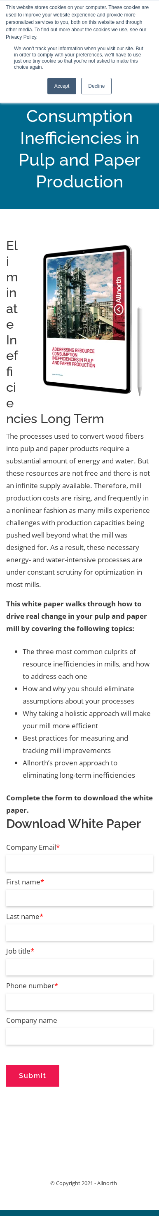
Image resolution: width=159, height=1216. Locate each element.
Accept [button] (62, 86)
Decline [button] (96, 86)
